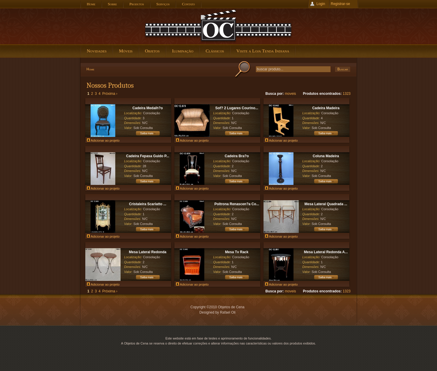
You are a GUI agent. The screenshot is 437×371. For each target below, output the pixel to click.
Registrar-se (340, 4)
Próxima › (109, 94)
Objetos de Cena (218, 26)
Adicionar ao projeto (103, 140)
